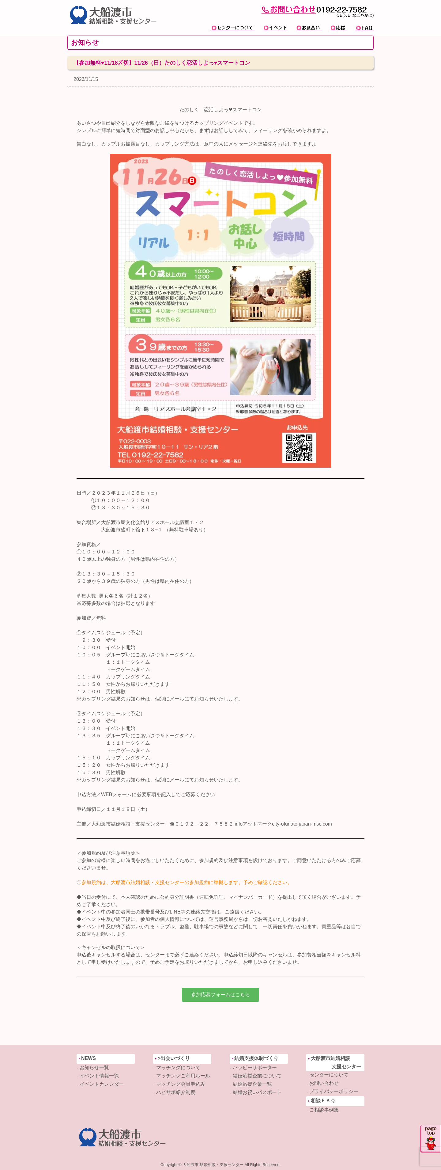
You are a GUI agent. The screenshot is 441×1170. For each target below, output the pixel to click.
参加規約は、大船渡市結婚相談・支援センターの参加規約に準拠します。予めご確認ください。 (188, 882)
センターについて (329, 1074)
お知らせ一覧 (94, 1067)
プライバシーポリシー (333, 1091)
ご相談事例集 (324, 1109)
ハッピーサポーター (255, 1067)
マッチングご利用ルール (183, 1075)
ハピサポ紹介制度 (175, 1092)
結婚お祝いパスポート (257, 1092)
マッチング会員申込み (180, 1084)
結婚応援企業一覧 (252, 1084)
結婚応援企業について (257, 1075)
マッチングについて (178, 1067)
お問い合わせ (324, 1083)
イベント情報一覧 (99, 1075)
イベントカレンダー (102, 1084)
